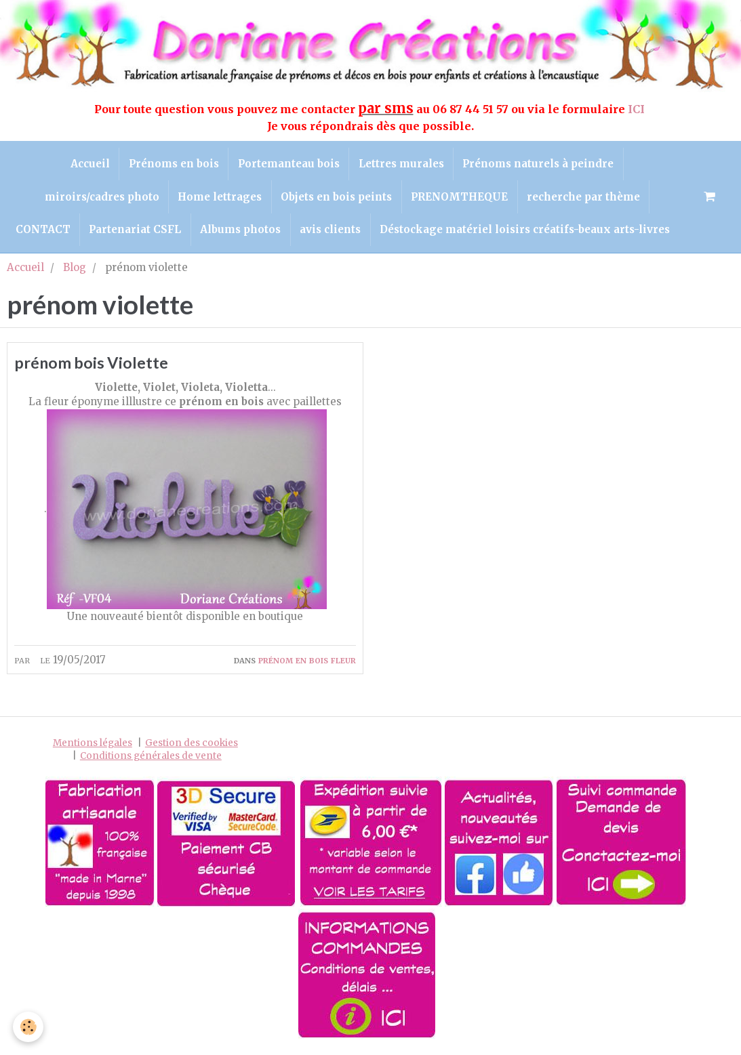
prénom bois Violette (97, 369)
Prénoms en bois (172, 165)
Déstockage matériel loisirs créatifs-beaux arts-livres (529, 234)
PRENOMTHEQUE (461, 199)
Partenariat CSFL (133, 234)
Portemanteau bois (289, 165)
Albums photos (240, 234)
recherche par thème (587, 199)
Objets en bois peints (336, 199)
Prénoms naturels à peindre (542, 165)
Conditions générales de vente (151, 763)
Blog (74, 273)
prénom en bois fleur (307, 667)
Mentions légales (92, 750)
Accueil (86, 165)
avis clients (332, 234)
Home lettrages (218, 199)
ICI (637, 109)
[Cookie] (29, 1027)
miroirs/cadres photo (97, 199)
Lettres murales (403, 165)
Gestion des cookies (191, 750)
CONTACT (38, 234)
